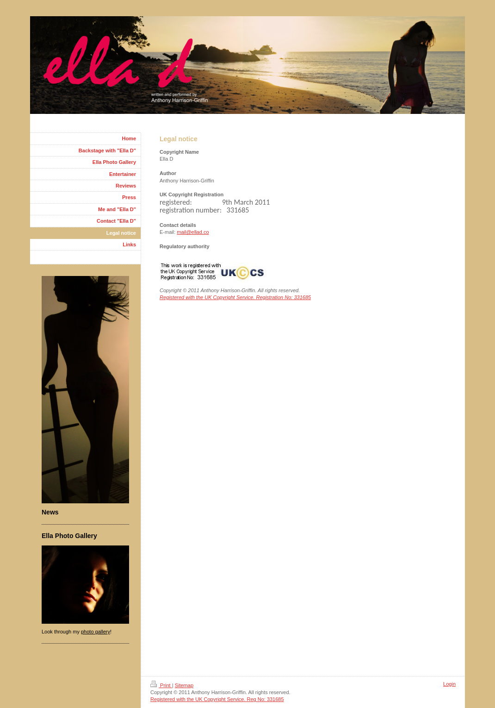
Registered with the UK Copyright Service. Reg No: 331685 (217, 699)
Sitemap (184, 685)
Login (449, 684)
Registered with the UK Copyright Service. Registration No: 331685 (235, 297)
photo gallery (95, 631)
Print (161, 685)
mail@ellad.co (193, 232)
